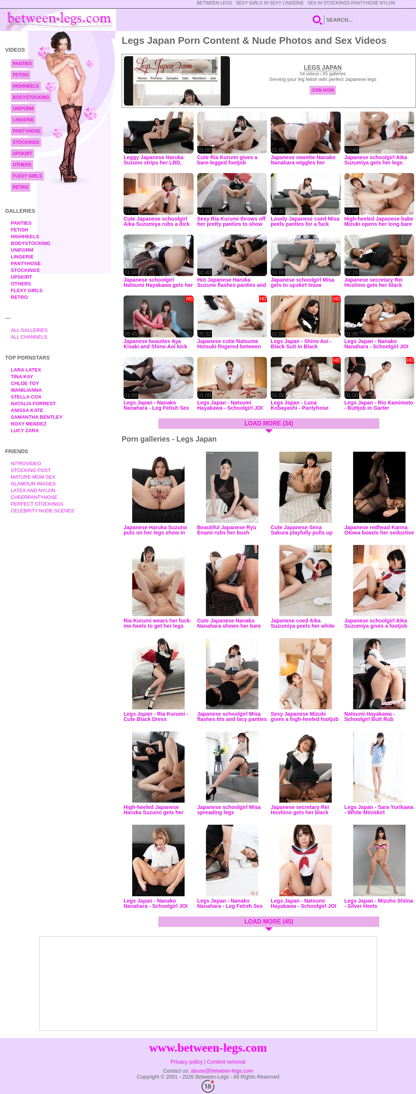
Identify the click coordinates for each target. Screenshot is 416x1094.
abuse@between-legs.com (222, 1071)
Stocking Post (31, 470)
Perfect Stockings (37, 504)
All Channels (29, 337)
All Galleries (29, 330)
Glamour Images (33, 484)
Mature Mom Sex (33, 477)
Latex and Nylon (33, 490)
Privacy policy (187, 1062)
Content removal (226, 1062)
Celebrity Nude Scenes (43, 510)
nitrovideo (26, 463)
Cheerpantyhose (34, 497)
